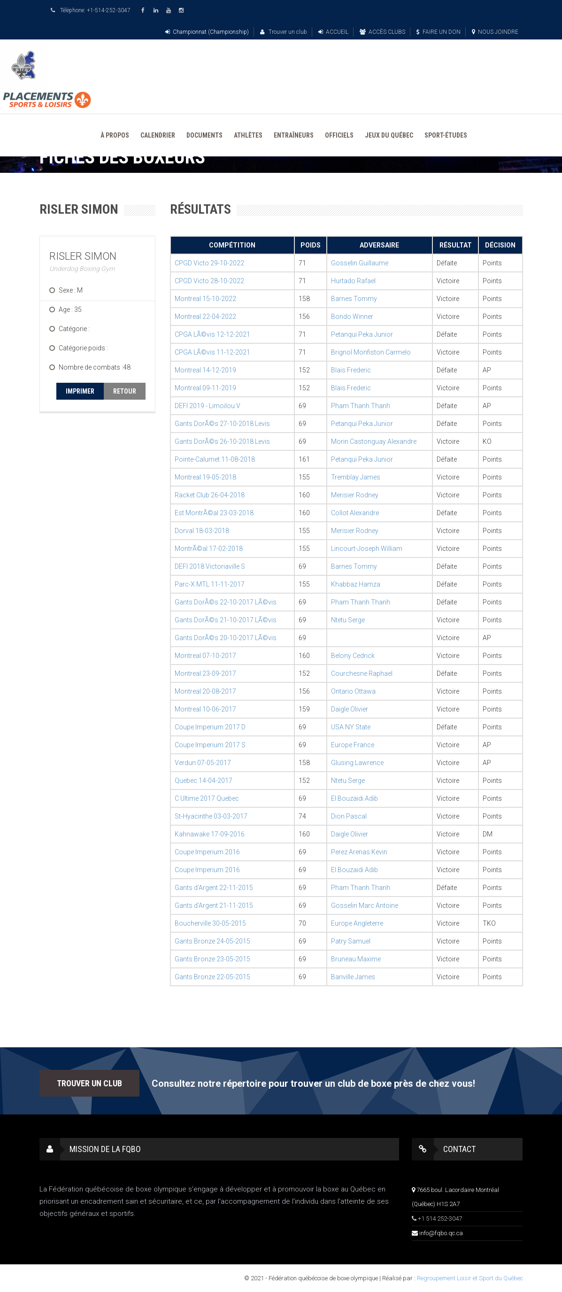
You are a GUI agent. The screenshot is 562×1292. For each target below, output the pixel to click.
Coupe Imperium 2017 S (210, 745)
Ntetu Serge (348, 620)
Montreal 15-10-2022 (205, 298)
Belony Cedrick (353, 655)
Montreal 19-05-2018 (205, 477)
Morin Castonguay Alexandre (373, 441)
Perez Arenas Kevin (359, 852)
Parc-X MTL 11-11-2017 (210, 584)
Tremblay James (355, 477)
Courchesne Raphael (362, 673)
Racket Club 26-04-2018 (210, 495)
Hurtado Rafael (353, 281)
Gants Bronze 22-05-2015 (212, 977)
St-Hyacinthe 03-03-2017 (211, 816)
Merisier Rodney (354, 495)
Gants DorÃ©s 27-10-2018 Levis (222, 423)
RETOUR (124, 391)
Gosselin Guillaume (359, 263)
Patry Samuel (350, 941)
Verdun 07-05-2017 (203, 762)
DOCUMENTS (204, 135)
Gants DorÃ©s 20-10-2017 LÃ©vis (226, 638)
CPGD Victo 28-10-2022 (209, 281)
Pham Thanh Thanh (360, 406)
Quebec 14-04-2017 (203, 780)
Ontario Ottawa (353, 691)
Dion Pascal (349, 816)
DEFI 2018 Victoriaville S (210, 566)
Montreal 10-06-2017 (205, 709)
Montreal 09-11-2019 (205, 388)
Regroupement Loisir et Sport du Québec (470, 1278)
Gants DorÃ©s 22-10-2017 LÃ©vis (226, 602)
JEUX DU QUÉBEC (389, 135)
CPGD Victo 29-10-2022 (209, 263)
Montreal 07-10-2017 (205, 655)
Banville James (353, 977)
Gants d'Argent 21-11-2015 (214, 905)
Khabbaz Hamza (355, 584)
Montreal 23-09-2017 (205, 673)
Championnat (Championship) (207, 32)
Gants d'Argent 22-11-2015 (214, 887)
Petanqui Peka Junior (362, 334)
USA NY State (350, 727)
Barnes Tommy (354, 298)
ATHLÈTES (248, 135)
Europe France (352, 745)
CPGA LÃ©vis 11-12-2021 (212, 352)
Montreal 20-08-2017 (205, 691)
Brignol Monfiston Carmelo (371, 352)
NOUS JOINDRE (495, 32)
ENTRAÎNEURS (294, 135)
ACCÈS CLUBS (382, 32)
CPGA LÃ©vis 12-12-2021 (212, 334)
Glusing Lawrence (357, 762)
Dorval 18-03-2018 (202, 530)
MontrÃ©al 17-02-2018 (209, 548)
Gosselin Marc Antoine (364, 905)
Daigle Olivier (349, 709)
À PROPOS (114, 135)
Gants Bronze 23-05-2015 (212, 959)
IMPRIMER (80, 391)
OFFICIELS (339, 135)
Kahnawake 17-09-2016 (210, 834)
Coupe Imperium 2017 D (210, 727)
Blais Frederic (351, 370)
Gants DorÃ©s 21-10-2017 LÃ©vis (226, 620)
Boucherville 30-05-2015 (210, 923)
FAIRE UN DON (438, 32)
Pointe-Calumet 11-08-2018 (215, 459)
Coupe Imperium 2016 (207, 852)
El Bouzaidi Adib (354, 798)
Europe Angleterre (357, 923)
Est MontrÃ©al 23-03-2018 (214, 513)
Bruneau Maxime (356, 959)
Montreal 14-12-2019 (205, 370)
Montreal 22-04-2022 (205, 316)
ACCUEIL (333, 32)
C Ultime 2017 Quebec (207, 798)
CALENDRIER (157, 135)
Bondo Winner (352, 316)
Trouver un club (283, 32)
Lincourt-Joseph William (366, 548)
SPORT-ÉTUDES (445, 135)
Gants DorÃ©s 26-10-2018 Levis (222, 441)
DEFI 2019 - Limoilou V (207, 406)
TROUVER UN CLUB (89, 1083)
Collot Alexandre (355, 513)
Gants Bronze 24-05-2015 (212, 941)
